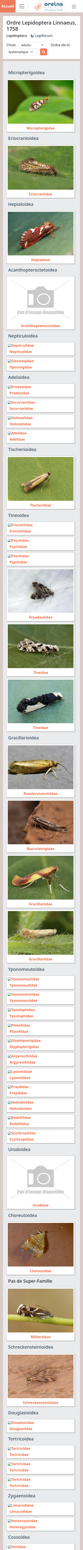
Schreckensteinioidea (30, 1340)
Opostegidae (19, 366)
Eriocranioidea (23, 138)
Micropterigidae (41, 128)
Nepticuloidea (23, 336)
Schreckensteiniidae (40, 1395)
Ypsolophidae (19, 1011)
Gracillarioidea (23, 735)
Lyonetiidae (18, 1072)
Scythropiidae (20, 1132)
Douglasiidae (19, 1421)
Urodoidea (19, 1142)
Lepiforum (42, 35)
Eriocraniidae (40, 194)
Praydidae (16, 1087)
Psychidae (16, 543)
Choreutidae (40, 1263)
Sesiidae (15, 1543)
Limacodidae (19, 1502)
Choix (11, 44)
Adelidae (15, 437)
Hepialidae (40, 259)
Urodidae (41, 1197)
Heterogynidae (21, 1517)
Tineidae (40, 669)
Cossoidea (19, 1528)
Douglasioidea (23, 1406)
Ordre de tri (60, 44)
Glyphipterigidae (22, 1041)
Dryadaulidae (40, 614)
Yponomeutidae (22, 981)
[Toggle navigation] (21, 6)
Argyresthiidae (21, 1057)
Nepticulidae (19, 351)
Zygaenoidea (21, 1487)
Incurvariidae (19, 407)
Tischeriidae (40, 503)
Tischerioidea (22, 447)
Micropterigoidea (26, 72)
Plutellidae (17, 1026)
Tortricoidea (21, 1431)
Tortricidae (17, 1446)
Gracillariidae (40, 900)
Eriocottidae (18, 528)
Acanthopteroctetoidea (32, 270)
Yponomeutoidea (26, 966)
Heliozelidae (18, 422)
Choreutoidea (22, 1208)
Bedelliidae (17, 1117)
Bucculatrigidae (40, 845)
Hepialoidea (20, 204)
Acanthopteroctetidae (40, 325)
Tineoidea (18, 513)
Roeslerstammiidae (40, 790)
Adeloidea (18, 377)
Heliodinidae (19, 1102)
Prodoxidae (18, 392)
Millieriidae (41, 1329)
